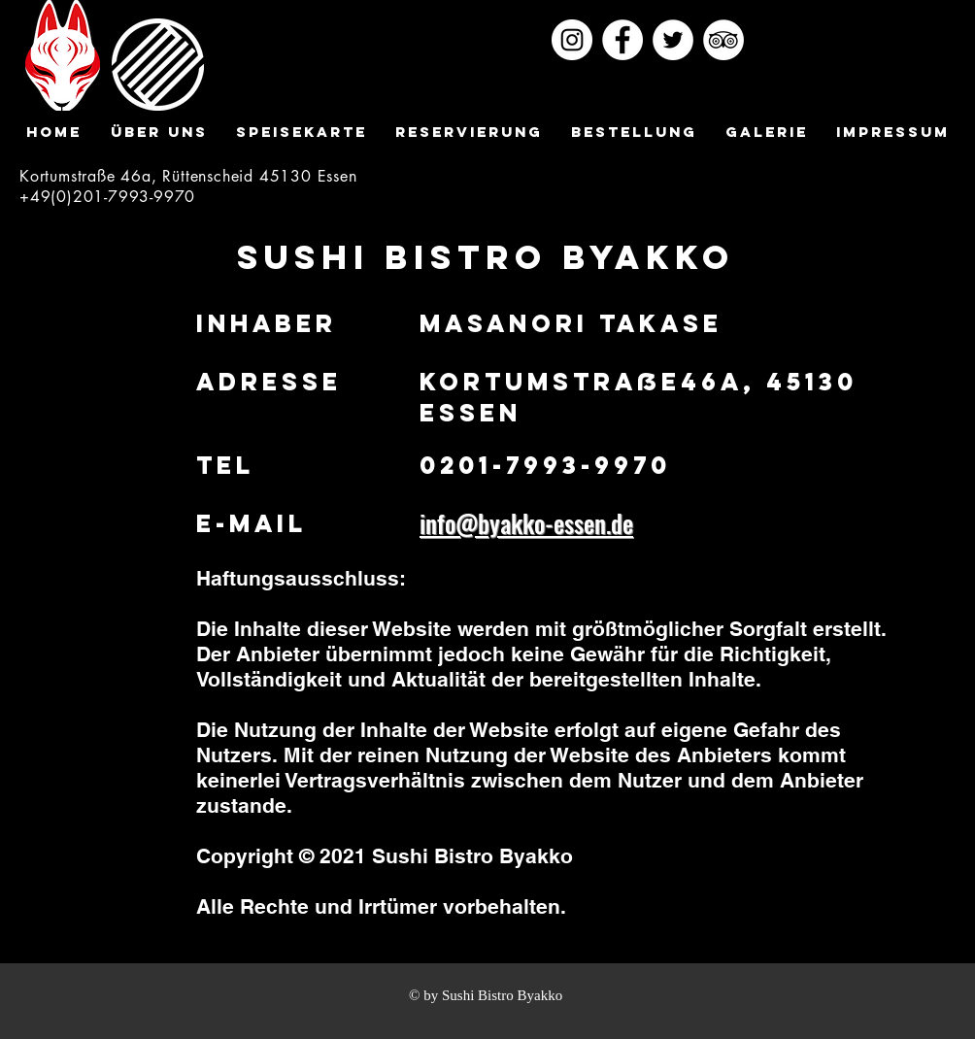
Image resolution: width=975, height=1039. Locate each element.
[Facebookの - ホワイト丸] (622, 39)
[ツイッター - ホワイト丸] (673, 39)
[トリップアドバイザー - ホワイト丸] (723, 39)
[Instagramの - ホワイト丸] (572, 39)
